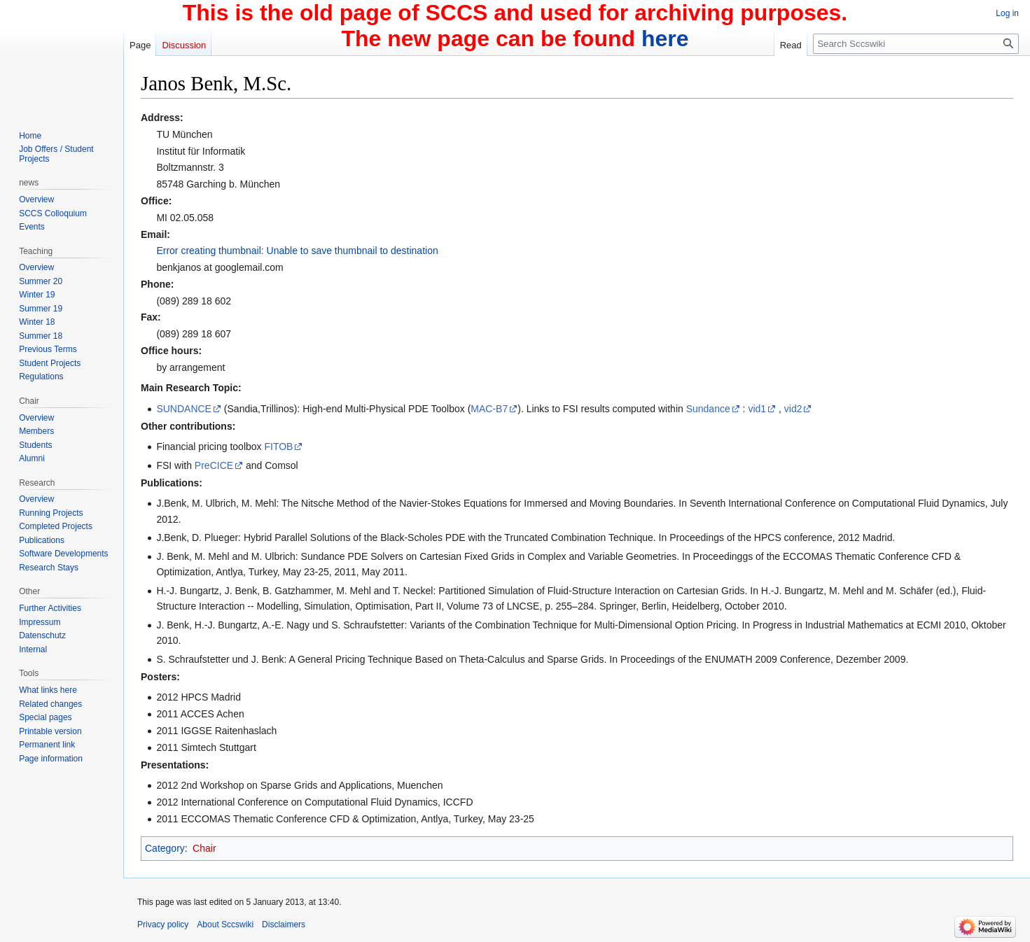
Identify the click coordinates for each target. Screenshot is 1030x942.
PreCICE (214, 465)
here (665, 38)
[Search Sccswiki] (916, 44)
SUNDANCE (183, 408)
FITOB (278, 446)
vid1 (757, 408)
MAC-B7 (489, 408)
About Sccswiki (225, 924)
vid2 (793, 408)
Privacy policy (162, 924)
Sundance (708, 408)
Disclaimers (283, 924)
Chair (204, 848)
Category (165, 848)
